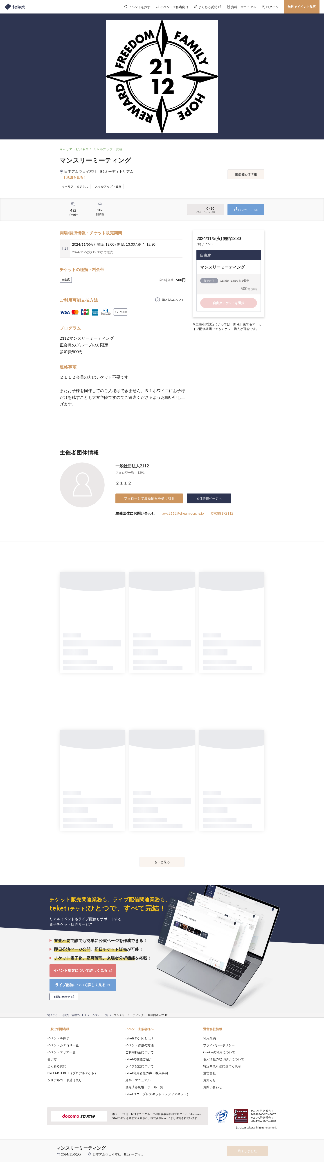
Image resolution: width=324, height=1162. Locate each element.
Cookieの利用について (219, 1052)
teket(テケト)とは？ (139, 1038)
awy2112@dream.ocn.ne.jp (183, 513)
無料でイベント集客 (302, 7)
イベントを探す (58, 1038)
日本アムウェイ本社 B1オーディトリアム (123, 1154)
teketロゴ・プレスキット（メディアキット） (157, 1094)
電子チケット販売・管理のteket (66, 1015)
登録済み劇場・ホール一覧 (144, 1087)
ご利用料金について (139, 1052)
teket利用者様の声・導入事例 (146, 1073)
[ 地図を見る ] (75, 177)
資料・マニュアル (138, 1080)
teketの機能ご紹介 (138, 1059)
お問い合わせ (212, 1087)
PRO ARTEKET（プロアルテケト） (72, 1073)
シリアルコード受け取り (64, 1080)
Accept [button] (274, 1139)
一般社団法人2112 (132, 465)
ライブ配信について (139, 1066)
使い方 (52, 1059)
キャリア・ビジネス (74, 149)
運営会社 (209, 1073)
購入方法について (173, 299)
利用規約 (209, 1038)
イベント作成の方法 (139, 1045)
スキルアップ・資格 (108, 149)
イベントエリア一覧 (61, 1052)
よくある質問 (56, 1066)
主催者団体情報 (246, 174)
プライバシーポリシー (219, 1045)
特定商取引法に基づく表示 (222, 1066)
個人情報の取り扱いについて (223, 1059)
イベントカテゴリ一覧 (63, 1045)
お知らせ (209, 1080)
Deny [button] (251, 1140)
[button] (40, 1145)
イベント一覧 (100, 1015)
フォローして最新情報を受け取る (149, 498)
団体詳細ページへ (209, 498)
